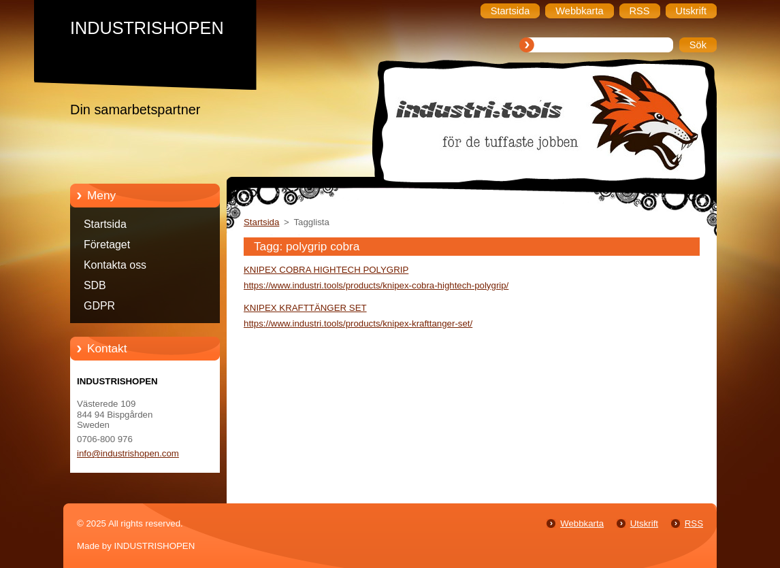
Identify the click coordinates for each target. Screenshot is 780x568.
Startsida (105, 224)
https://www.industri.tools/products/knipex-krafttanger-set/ (358, 323)
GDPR (99, 306)
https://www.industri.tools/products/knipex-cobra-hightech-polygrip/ (376, 285)
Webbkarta (582, 523)
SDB (95, 285)
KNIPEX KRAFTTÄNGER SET (305, 308)
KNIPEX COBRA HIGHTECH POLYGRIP (326, 270)
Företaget (107, 244)
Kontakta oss (115, 265)
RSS (694, 523)
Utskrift (644, 523)
